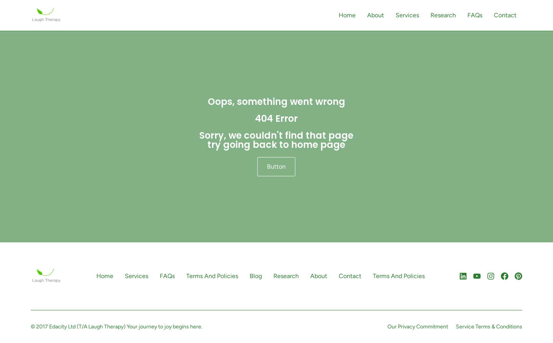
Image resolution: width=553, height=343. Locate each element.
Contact (505, 15)
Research (443, 15)
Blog (256, 276)
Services (407, 15)
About (375, 15)
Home (347, 15)
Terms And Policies (212, 276)
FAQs (474, 15)
